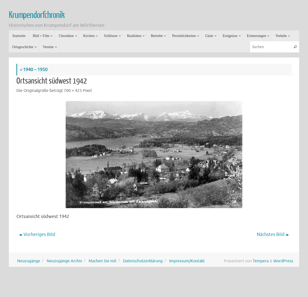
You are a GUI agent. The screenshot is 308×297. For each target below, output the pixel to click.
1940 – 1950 (33, 69)
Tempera (261, 261)
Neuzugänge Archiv (64, 261)
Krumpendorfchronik (36, 15)
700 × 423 (73, 90)
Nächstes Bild (273, 234)
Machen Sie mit (102, 261)
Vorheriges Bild (37, 234)
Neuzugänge (28, 261)
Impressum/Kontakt (187, 261)
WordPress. (283, 261)
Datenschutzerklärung (143, 261)
